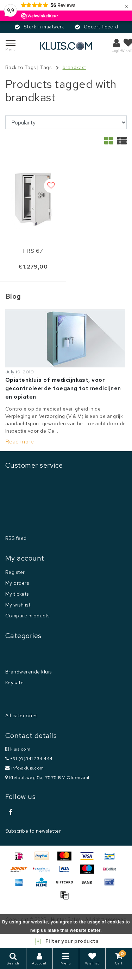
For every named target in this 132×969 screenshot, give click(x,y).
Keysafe (14, 682)
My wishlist (17, 605)
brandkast (74, 67)
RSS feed (16, 538)
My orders (17, 583)
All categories (21, 715)
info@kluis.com (24, 768)
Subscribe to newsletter (33, 831)
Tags (45, 67)
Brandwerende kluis (28, 672)
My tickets (17, 594)
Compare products (27, 615)
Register (15, 572)
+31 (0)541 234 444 (29, 758)
